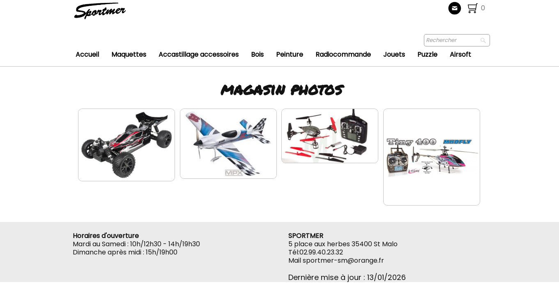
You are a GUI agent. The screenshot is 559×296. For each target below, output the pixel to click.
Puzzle (427, 54)
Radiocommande (343, 54)
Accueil (87, 54)
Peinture (289, 54)
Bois (257, 54)
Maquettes (128, 54)
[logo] (127, 14)
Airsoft (460, 54)
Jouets (394, 54)
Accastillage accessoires (199, 54)
